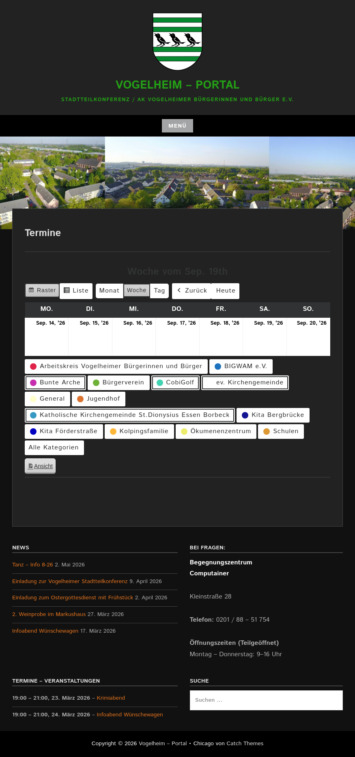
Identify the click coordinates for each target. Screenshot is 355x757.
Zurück (191, 291)
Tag (159, 290)
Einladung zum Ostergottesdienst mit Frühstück (72, 598)
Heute (226, 290)
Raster (42, 291)
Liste (75, 292)
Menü (177, 126)
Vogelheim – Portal (178, 85)
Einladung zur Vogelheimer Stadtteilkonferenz (70, 581)
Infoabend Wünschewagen (45, 631)
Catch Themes (245, 744)
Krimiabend (111, 698)
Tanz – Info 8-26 (32, 565)
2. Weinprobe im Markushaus (49, 614)
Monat (109, 290)
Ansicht (41, 467)
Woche (136, 290)
